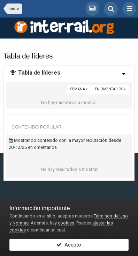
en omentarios (110, 89)
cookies (66, 223)
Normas (21, 223)
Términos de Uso (111, 216)
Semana (79, 89)
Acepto (68, 245)
